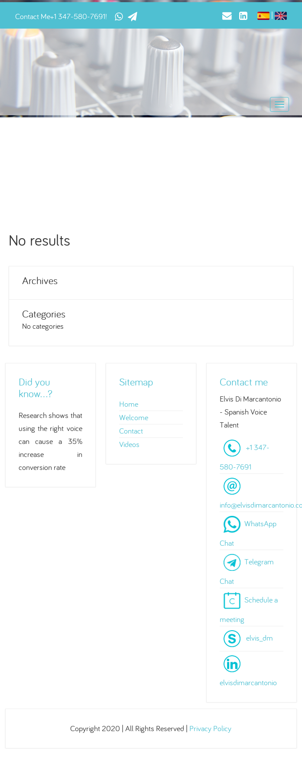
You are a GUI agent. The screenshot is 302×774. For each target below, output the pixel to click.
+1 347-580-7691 (77, 16)
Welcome (133, 417)
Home (128, 404)
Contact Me (32, 16)
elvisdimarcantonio (248, 682)
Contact (131, 431)
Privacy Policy (210, 728)
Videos (129, 444)
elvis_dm (259, 637)
